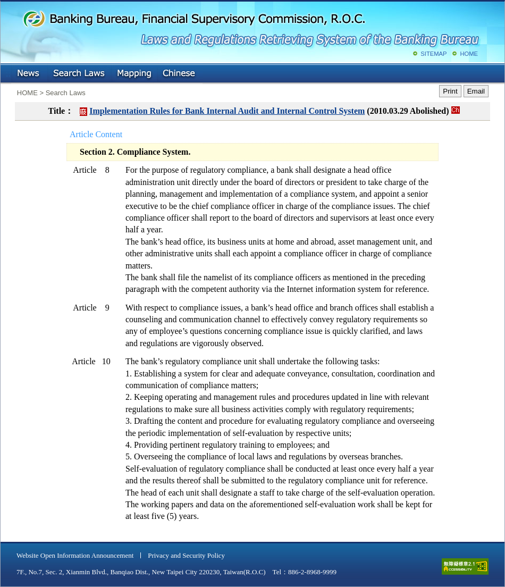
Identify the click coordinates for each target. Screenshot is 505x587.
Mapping (134, 74)
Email (476, 91)
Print (450, 91)
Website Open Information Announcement (74, 555)
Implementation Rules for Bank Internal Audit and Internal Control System (227, 110)
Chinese (180, 74)
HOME (469, 54)
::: (8, 71)
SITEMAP (433, 54)
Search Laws (79, 74)
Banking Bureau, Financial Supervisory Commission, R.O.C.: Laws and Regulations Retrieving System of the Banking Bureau (250, 26)
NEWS (29, 74)
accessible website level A (465, 566)
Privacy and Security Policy (186, 555)
